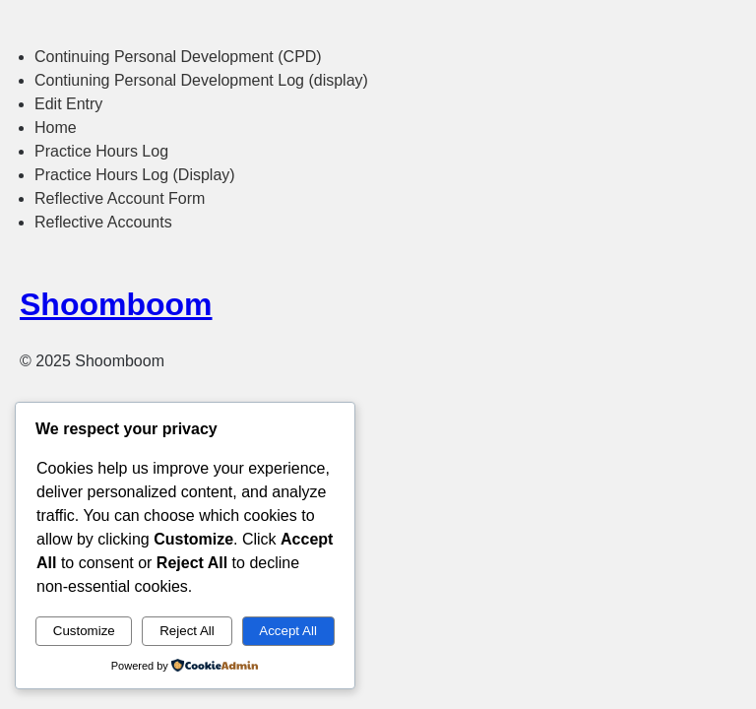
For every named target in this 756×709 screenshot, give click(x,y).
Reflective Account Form (119, 198)
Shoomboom (116, 304)
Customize (84, 630)
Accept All (288, 630)
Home (55, 127)
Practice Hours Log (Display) (134, 174)
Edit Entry (68, 104)
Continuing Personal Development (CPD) (178, 56)
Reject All (187, 630)
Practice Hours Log (101, 151)
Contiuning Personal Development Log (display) (201, 80)
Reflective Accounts (103, 222)
